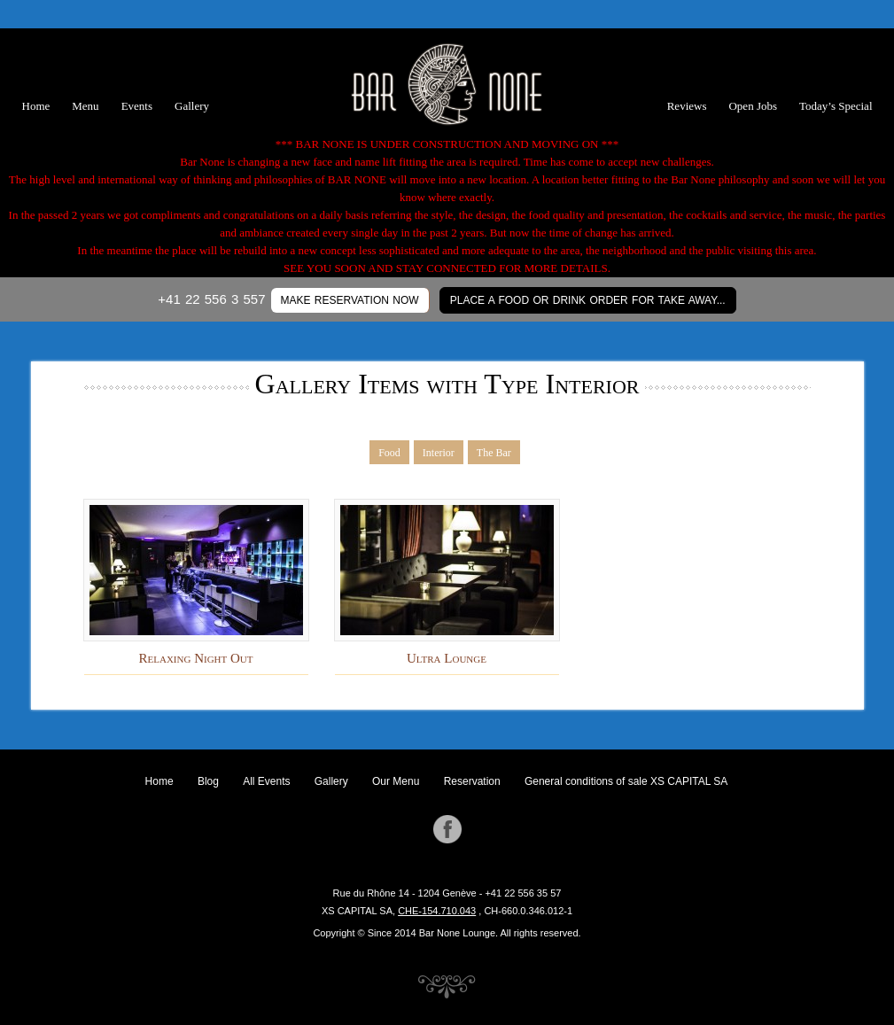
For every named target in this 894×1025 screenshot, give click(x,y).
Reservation (472, 781)
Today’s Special (836, 106)
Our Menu (395, 781)
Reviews (687, 106)
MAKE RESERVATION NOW (350, 300)
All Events (266, 781)
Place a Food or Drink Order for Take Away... (588, 300)
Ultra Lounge (446, 658)
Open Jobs (752, 106)
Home (36, 106)
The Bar (494, 452)
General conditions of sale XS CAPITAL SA (626, 781)
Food (389, 452)
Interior (439, 452)
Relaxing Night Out (196, 658)
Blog (208, 781)
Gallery (192, 106)
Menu (85, 106)
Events (136, 106)
